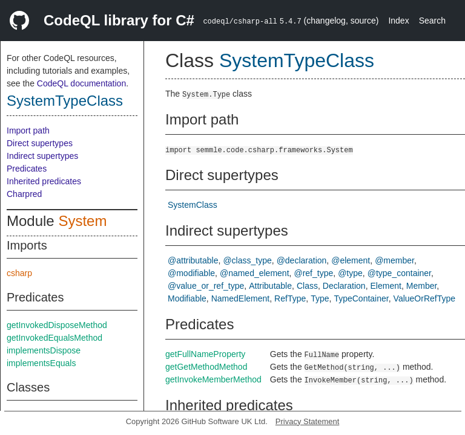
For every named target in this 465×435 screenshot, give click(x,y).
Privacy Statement (307, 421)
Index (398, 20)
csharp (19, 273)
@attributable (193, 260)
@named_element (254, 273)
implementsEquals (41, 363)
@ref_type (313, 273)
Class (307, 286)
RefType (290, 298)
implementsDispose (44, 350)
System (82, 221)
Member (421, 286)
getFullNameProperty (205, 354)
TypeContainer (361, 298)
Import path (28, 130)
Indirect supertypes (42, 156)
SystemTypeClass (65, 100)
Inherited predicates (44, 181)
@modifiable (191, 273)
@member (394, 260)
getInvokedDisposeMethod (57, 325)
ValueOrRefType (424, 298)
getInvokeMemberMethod (213, 379)
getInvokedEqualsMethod (54, 338)
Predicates (27, 168)
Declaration (344, 286)
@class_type (247, 260)
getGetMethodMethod (206, 367)
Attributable (270, 286)
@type (350, 273)
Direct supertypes (40, 143)
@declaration (302, 260)
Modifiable (187, 298)
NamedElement (240, 298)
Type (320, 298)
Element (386, 286)
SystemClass (192, 205)
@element (350, 260)
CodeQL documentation (81, 83)
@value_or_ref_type (206, 286)
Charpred (24, 194)
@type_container (399, 273)
